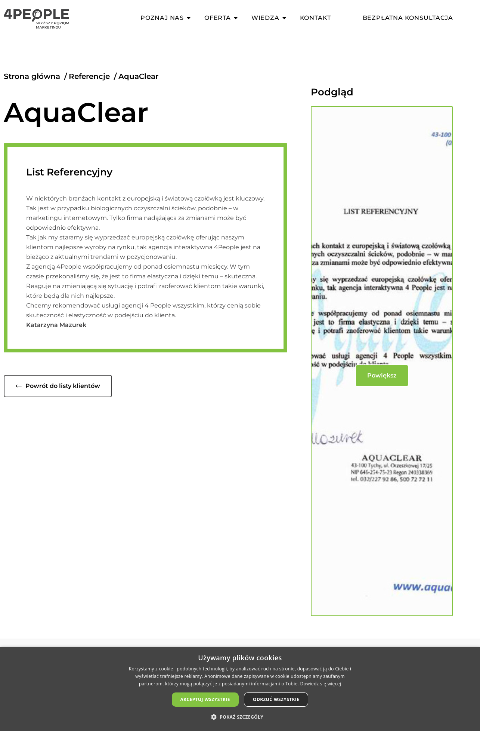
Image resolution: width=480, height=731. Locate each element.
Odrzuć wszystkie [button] (276, 699)
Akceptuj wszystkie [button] (205, 699)
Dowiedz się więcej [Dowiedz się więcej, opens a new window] (320, 683)
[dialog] (240, 689)
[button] (240, 717)
